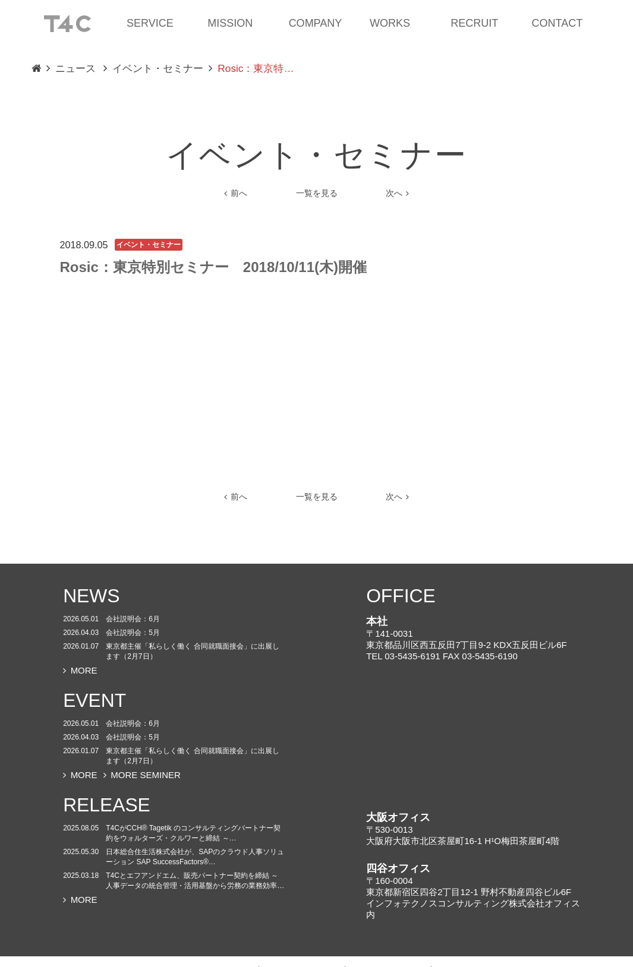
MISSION (230, 23)
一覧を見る (317, 193)
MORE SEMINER (142, 775)
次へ (398, 193)
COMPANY (315, 23)
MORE (80, 670)
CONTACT (557, 23)
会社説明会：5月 (133, 632)
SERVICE (150, 23)
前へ (236, 193)
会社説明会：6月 (133, 619)
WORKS (390, 23)
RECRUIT (474, 23)
